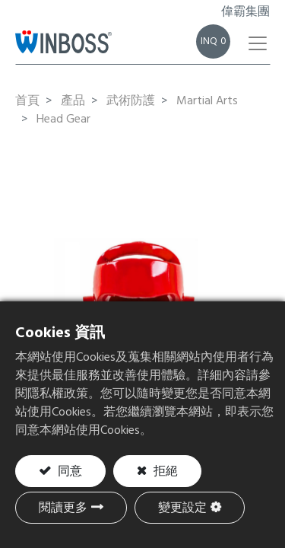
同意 (68, 472)
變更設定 (182, 508)
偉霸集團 (245, 12)
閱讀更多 (63, 508)
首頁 (27, 101)
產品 (73, 101)
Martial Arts (207, 101)
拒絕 (164, 472)
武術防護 (130, 101)
